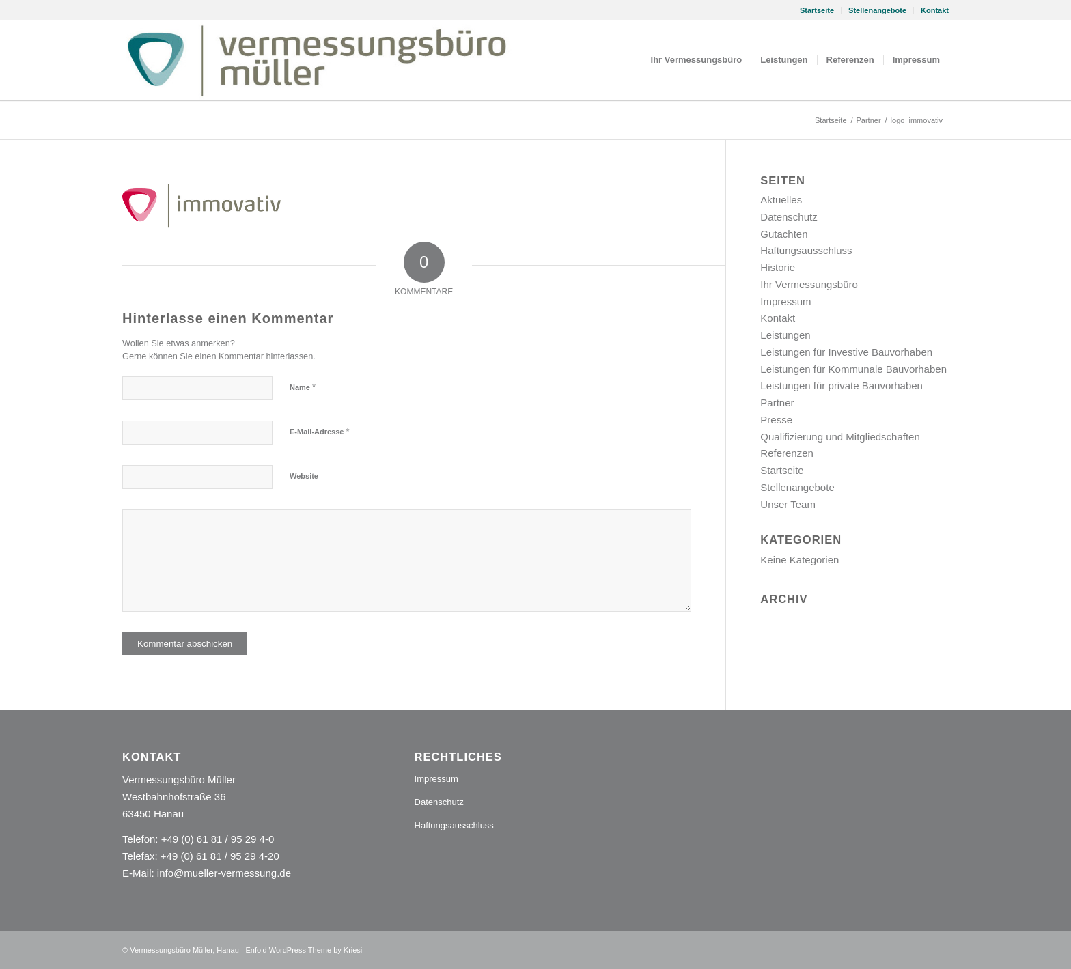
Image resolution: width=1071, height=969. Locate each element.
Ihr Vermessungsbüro (809, 284)
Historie (777, 267)
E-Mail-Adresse (320, 431)
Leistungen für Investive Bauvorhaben (846, 352)
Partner (777, 402)
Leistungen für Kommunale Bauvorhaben (853, 369)
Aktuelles (781, 200)
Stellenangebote (877, 10)
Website (304, 476)
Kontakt (935, 10)
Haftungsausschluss (806, 250)
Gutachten (783, 234)
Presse (776, 419)
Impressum (785, 301)
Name (303, 387)
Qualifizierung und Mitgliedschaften (839, 437)
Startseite (817, 10)
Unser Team (788, 504)
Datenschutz (788, 217)
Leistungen (785, 335)
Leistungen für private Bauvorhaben (841, 385)
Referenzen (786, 453)
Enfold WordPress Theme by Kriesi (304, 950)
